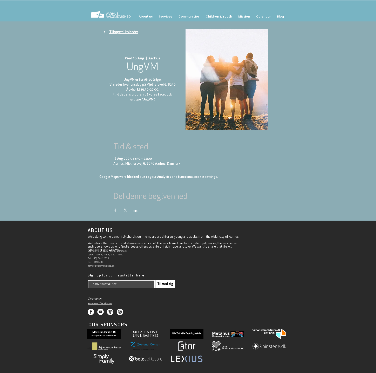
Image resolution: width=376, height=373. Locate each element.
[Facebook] (91, 312)
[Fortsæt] (104, 32)
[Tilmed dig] (165, 284)
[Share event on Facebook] (115, 210)
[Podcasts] (110, 312)
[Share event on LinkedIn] (135, 210)
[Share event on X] (125, 210)
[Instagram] (120, 312)
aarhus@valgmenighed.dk (101, 265)
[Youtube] (100, 312)
